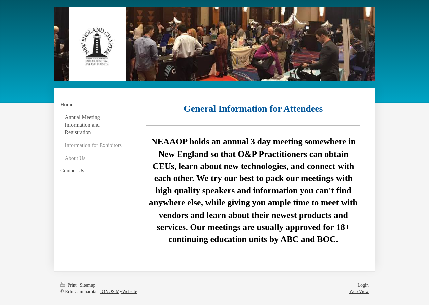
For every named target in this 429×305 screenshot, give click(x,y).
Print (69, 285)
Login (363, 285)
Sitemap (88, 285)
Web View (359, 291)
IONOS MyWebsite (118, 291)
